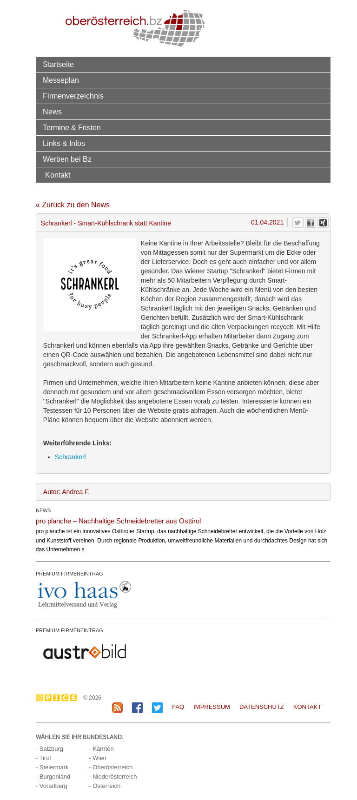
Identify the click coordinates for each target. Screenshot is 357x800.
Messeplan (61, 80)
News (52, 111)
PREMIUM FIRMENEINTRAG (69, 573)
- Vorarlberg (51, 785)
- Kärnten (101, 748)
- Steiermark (52, 767)
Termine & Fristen (72, 127)
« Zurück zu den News (73, 205)
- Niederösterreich (113, 776)
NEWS (43, 510)
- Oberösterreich (110, 767)
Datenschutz (261, 706)
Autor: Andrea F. (66, 492)
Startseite (58, 64)
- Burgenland (53, 776)
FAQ (178, 706)
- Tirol (43, 757)
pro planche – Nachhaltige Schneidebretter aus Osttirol (118, 521)
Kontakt (57, 175)
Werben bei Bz (67, 159)
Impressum (211, 706)
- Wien (97, 757)
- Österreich (104, 785)
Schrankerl (70, 457)
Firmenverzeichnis (73, 96)
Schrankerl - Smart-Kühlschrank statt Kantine (106, 223)
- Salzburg (49, 748)
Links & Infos (64, 143)
